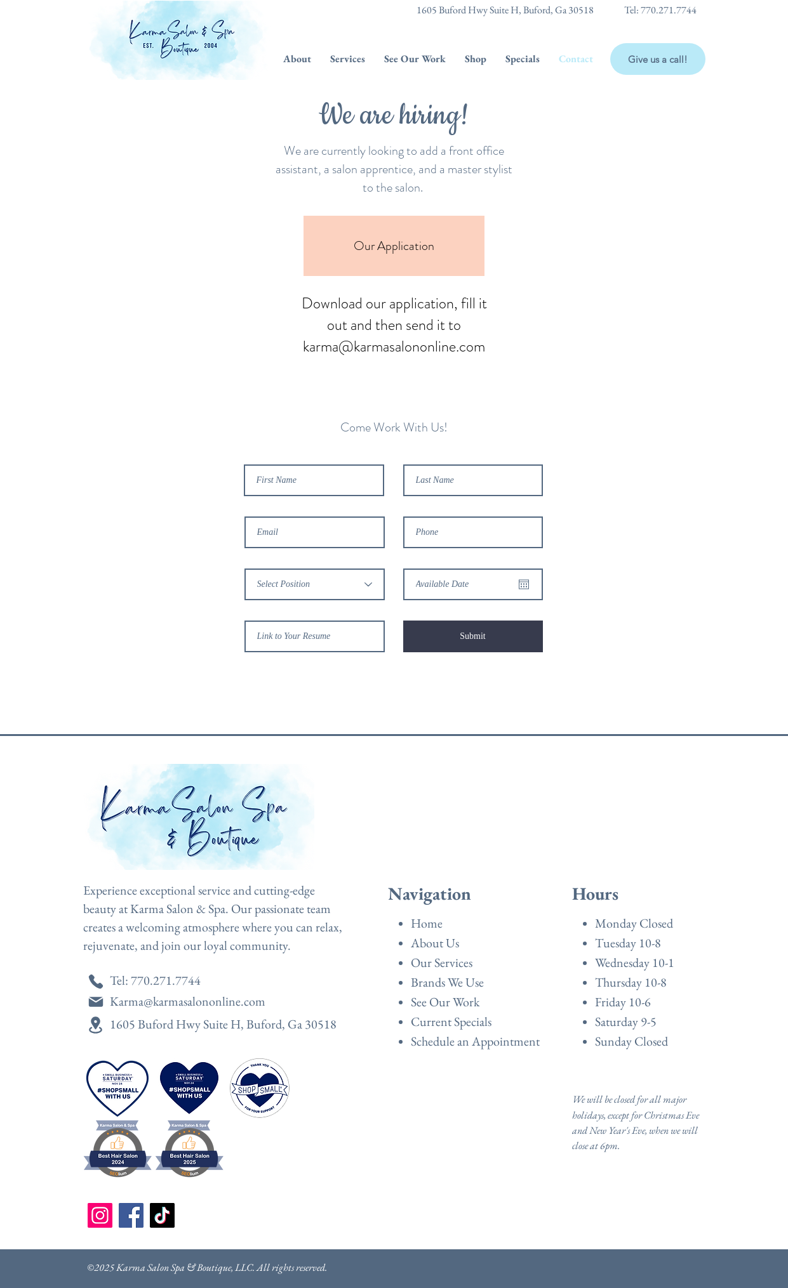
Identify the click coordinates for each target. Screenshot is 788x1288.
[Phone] (96, 981)
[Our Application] (394, 246)
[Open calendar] (524, 584)
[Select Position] (314, 584)
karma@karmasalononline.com (394, 346)
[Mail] (96, 1002)
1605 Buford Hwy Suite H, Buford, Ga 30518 (505, 9)
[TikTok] (162, 1215)
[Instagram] (100, 1215)
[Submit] (473, 636)
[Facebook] (131, 1215)
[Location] (96, 1025)
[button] (297, 59)
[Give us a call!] (657, 59)
